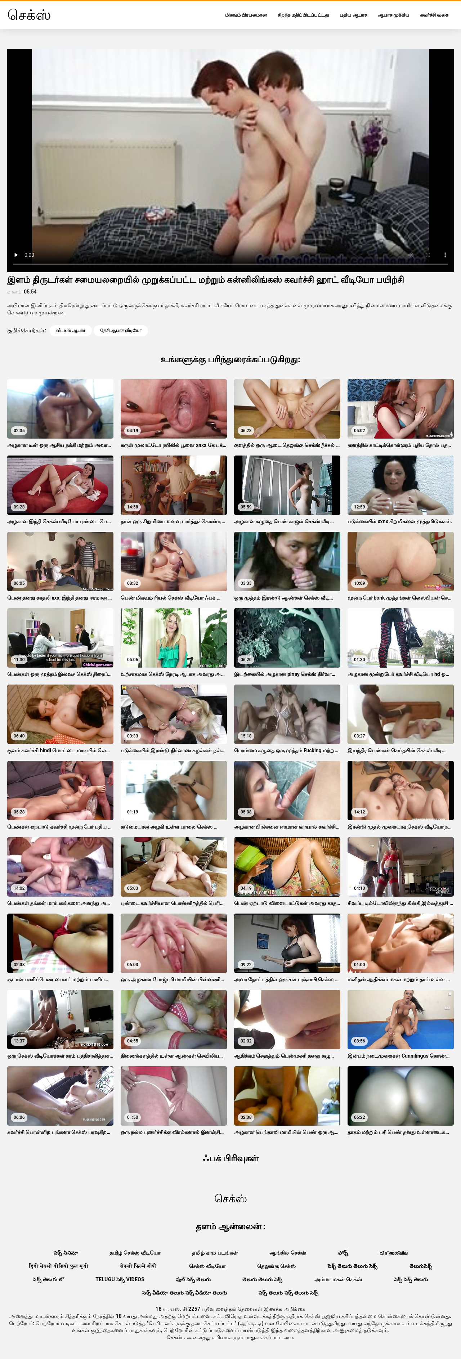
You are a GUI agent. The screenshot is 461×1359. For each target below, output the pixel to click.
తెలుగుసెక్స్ (421, 1266)
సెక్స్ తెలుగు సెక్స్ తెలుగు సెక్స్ (289, 1293)
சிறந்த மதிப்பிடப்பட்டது (303, 15)
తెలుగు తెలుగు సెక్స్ (262, 1279)
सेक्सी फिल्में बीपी (138, 1266)
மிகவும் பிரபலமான (246, 15)
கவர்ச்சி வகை (434, 15)
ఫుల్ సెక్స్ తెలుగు (193, 1279)
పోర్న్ (343, 1253)
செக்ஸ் (175, 1337)
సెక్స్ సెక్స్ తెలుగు (411, 1279)
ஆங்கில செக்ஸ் (287, 1253)
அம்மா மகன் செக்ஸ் (338, 1279)
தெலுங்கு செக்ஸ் (276, 1266)
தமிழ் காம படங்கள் (215, 1253)
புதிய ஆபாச (353, 15)
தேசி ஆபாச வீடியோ (121, 330)
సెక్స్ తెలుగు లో (48, 1279)
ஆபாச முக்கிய (393, 15)
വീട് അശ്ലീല (393, 1253)
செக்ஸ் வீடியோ (207, 1266)
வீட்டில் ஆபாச (70, 330)
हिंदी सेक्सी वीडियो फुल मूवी (59, 1266)
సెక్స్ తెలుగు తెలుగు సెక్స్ (353, 1266)
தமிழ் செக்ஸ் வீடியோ (134, 1253)
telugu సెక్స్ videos (119, 1279)
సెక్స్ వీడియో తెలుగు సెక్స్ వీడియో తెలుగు (184, 1293)
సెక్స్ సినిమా (66, 1253)
